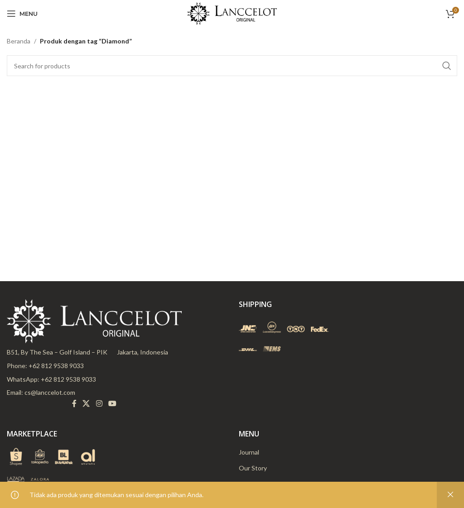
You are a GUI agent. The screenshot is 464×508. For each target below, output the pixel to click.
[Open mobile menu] (22, 14)
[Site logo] (232, 13)
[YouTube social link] (112, 404)
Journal (249, 452)
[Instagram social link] (99, 404)
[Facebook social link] (74, 404)
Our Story (253, 468)
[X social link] (86, 404)
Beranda (18, 41)
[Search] (232, 65)
